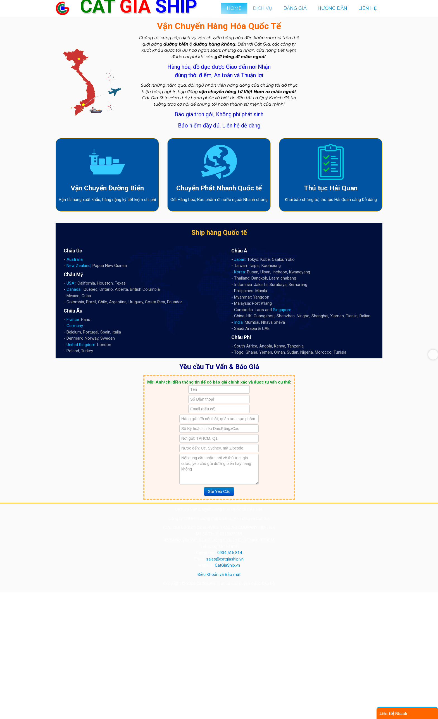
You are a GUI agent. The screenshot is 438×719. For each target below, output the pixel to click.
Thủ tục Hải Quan (331, 315)
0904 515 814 (229, 679)
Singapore (282, 436)
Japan (239, 386)
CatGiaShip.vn (227, 692)
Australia (74, 386)
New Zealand (78, 392)
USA (70, 409)
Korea (239, 398)
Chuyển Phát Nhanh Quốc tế (219, 315)
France (72, 446)
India (238, 448)
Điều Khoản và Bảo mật (219, 701)
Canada (73, 416)
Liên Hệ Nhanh (393, 713)
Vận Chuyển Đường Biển (107, 315)
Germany (74, 452)
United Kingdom (80, 471)
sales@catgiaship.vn (225, 685)
